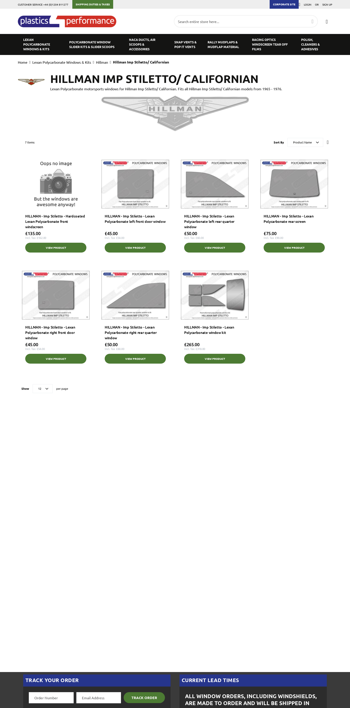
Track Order (144, 697)
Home (22, 62)
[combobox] (246, 21)
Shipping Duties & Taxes (93, 4)
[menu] (175, 44)
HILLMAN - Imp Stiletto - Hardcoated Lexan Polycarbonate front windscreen (55, 221)
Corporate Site (284, 4)
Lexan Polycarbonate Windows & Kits (61, 62)
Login (307, 4)
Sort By (279, 142)
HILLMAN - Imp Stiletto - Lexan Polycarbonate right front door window (50, 332)
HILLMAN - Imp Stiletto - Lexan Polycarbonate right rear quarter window (131, 332)
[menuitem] (41, 44)
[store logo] (69, 21)
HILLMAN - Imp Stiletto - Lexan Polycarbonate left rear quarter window (209, 221)
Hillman (102, 62)
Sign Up (327, 4)
